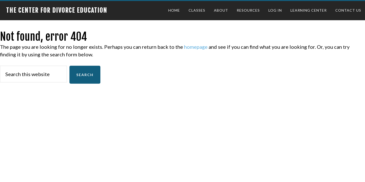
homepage (196, 47)
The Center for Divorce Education (56, 10)
